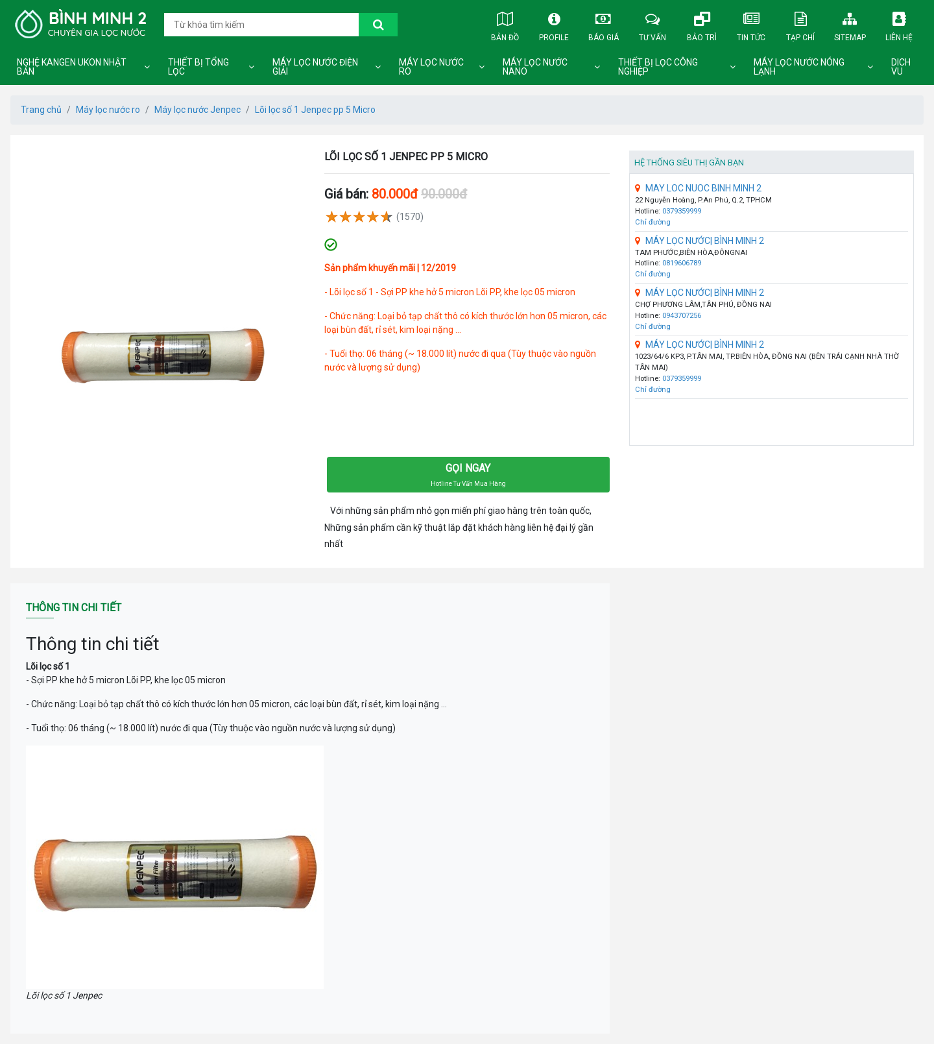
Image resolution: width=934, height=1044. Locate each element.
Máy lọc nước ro (431, 67)
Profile (553, 24)
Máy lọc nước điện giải (315, 67)
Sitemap (849, 24)
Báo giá (603, 24)
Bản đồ (504, 24)
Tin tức (751, 24)
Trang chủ (41, 109)
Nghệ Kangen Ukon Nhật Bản (71, 67)
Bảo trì (701, 24)
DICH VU (901, 67)
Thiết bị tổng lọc (198, 67)
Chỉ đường (653, 222)
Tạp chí (800, 24)
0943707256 (681, 315)
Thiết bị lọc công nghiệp (658, 67)
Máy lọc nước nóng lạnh (799, 67)
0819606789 (681, 263)
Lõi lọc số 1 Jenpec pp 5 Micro (315, 109)
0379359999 (681, 211)
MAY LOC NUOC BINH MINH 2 (698, 188)
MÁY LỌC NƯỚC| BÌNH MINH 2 (699, 241)
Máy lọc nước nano (535, 67)
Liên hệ (899, 24)
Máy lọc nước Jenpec (197, 109)
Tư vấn (652, 24)
